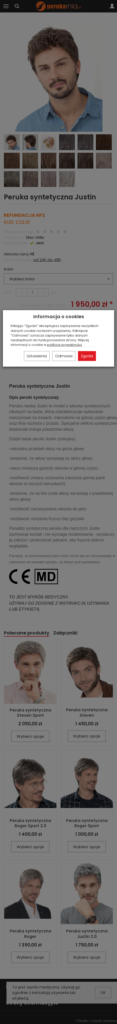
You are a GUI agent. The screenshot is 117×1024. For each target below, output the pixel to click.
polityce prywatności (64, 345)
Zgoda (87, 356)
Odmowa (64, 356)
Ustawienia (37, 356)
